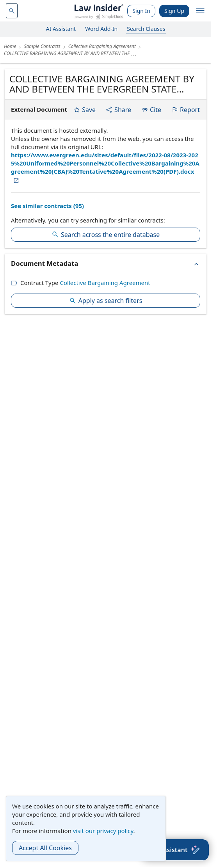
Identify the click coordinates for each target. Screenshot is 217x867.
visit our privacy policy (103, 831)
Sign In (141, 10)
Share (118, 109)
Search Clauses (146, 28)
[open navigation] (200, 11)
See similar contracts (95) (47, 206)
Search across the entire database (106, 234)
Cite (151, 109)
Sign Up (174, 10)
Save (84, 109)
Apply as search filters (105, 300)
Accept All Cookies (45, 848)
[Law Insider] (99, 10)
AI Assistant (61, 28)
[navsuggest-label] (12, 10)
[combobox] (12, 10)
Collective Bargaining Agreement (105, 283)
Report (185, 109)
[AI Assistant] (175, 850)
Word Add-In (101, 28)
